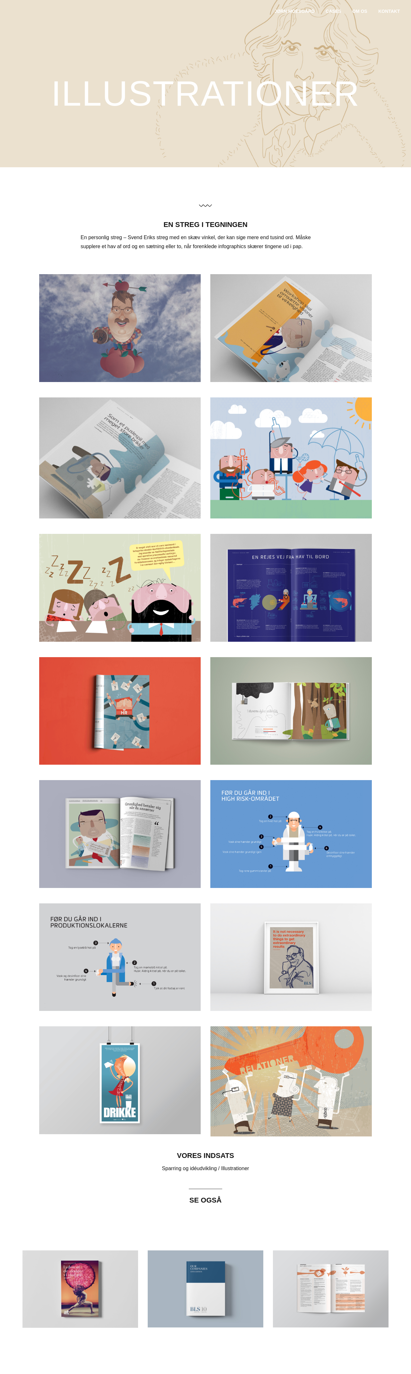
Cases (333, 11)
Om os (359, 11)
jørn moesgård (295, 11)
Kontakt (389, 11)
